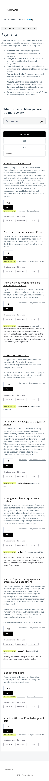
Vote (8, 207)
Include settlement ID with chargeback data (23, 719)
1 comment (21, 211)
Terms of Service (27, 775)
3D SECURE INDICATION (16, 355)
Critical (35, 221)
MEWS (18, 775)
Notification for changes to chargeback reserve (24, 423)
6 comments (23, 529)
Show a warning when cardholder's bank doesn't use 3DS (21, 284)
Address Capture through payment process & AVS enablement (22, 580)
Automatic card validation (17, 163)
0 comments (21, 261)
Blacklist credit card (13, 672)
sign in (28, 19)
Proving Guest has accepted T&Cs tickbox (21, 500)
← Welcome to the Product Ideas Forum (19, 29)
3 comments (23, 628)
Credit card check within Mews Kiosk (22, 232)
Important (21, 221)
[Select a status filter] (25, 154)
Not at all (10, 221)
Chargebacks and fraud (35, 211)
